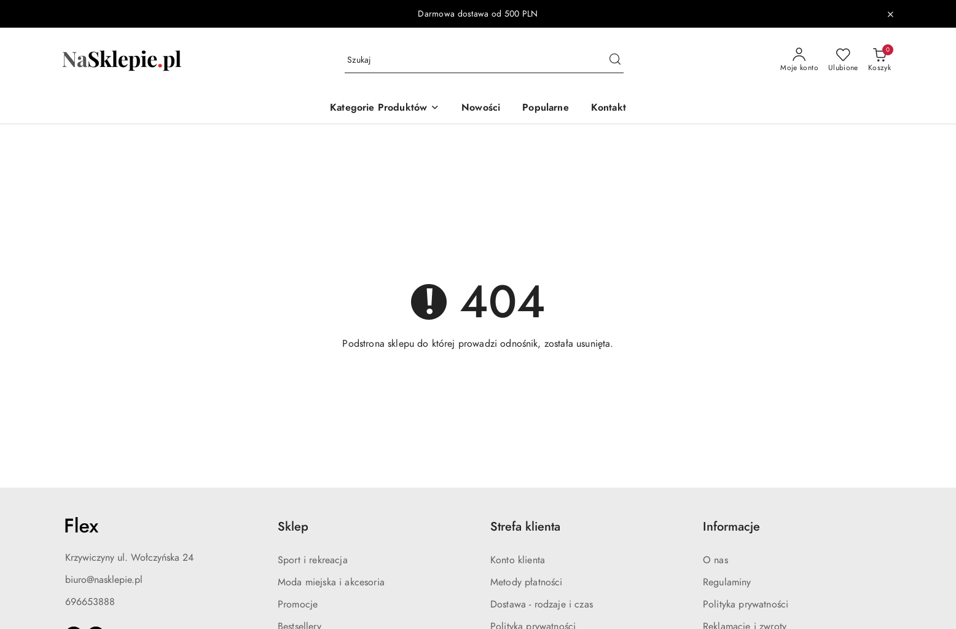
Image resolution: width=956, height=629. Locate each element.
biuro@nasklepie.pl (104, 580)
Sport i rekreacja (313, 560)
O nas (715, 560)
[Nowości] (480, 108)
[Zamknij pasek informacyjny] (890, 14)
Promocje (298, 604)
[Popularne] (545, 108)
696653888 (90, 602)
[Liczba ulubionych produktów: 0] (843, 60)
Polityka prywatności (745, 604)
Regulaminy (727, 582)
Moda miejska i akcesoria (331, 582)
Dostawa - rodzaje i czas (541, 604)
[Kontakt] (608, 108)
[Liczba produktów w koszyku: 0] (879, 60)
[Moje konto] (799, 60)
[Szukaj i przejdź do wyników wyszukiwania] (615, 60)
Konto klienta (517, 560)
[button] (384, 108)
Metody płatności (526, 582)
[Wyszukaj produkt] (484, 60)
